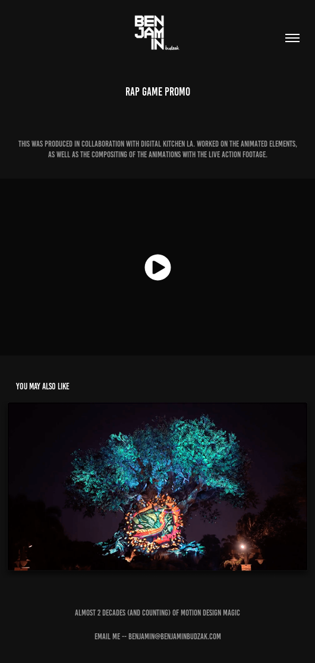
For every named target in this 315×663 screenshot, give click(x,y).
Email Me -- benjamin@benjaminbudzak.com (157, 636)
